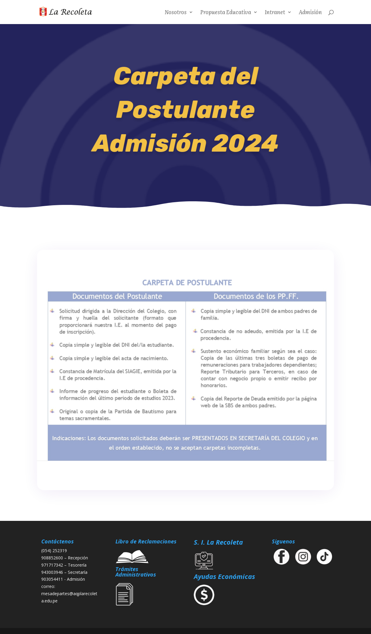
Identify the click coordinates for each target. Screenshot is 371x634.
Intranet (275, 13)
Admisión (310, 13)
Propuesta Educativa (225, 13)
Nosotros (176, 13)
